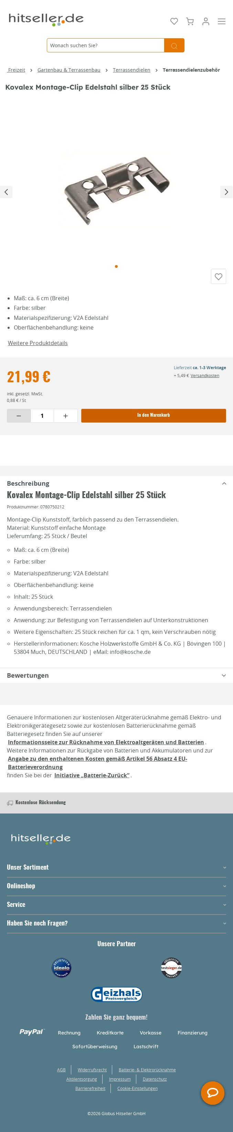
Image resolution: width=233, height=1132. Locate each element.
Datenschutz (155, 1079)
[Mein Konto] (206, 20)
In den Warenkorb (153, 420)
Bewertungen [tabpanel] (118, 680)
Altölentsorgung (81, 1079)
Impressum (120, 1079)
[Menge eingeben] (42, 420)
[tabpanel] (116, 488)
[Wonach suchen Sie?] (105, 45)
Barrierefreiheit (90, 1088)
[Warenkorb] (190, 20)
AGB (61, 1069)
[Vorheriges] (6, 191)
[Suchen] (174, 45)
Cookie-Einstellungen (137, 1088)
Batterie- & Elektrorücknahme (147, 1069)
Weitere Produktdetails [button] (38, 348)
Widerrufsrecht (92, 1069)
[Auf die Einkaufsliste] (218, 278)
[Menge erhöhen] (65, 420)
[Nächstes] (226, 191)
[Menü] (222, 20)
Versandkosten (205, 380)
